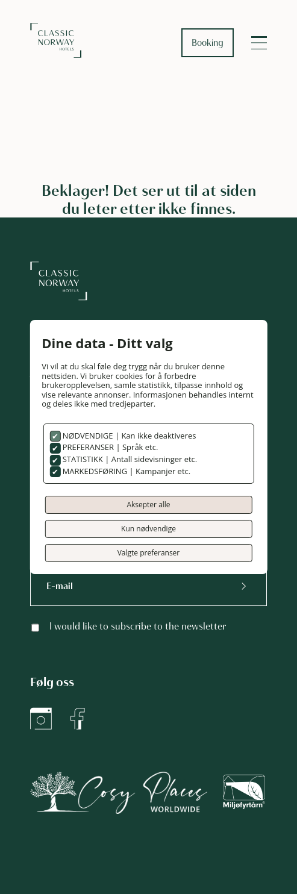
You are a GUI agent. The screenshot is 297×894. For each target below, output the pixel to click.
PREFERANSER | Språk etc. (109, 447)
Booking (208, 42)
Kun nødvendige (148, 529)
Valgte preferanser (148, 553)
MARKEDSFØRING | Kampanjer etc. (125, 471)
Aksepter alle (148, 504)
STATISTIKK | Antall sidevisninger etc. (128, 459)
